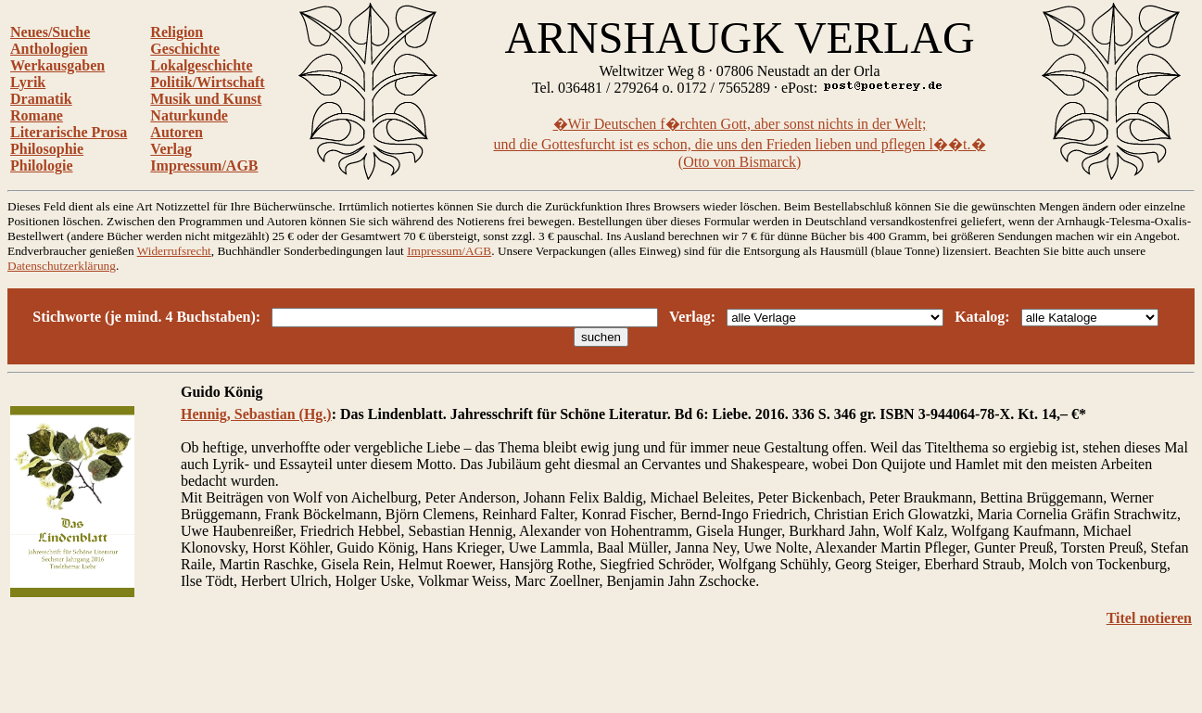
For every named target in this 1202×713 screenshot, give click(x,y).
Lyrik (27, 82)
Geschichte (185, 49)
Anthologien (49, 49)
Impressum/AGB (204, 165)
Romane (36, 115)
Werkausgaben (57, 65)
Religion (176, 32)
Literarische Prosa (68, 132)
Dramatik (41, 99)
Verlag (171, 149)
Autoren (176, 132)
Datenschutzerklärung (61, 266)
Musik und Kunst (205, 99)
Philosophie (46, 149)
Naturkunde (189, 115)
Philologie (41, 165)
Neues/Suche (50, 32)
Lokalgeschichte (201, 65)
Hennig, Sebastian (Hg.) (256, 414)
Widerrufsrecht (174, 251)
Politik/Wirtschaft (207, 82)
